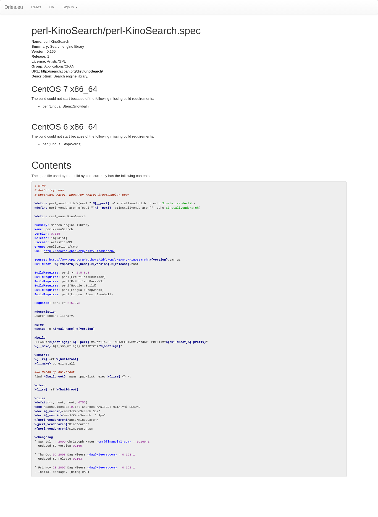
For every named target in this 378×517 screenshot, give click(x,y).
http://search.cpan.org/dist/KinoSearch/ (72, 71)
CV (51, 7)
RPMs (36, 7)
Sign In (69, 7)
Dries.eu (13, 7)
